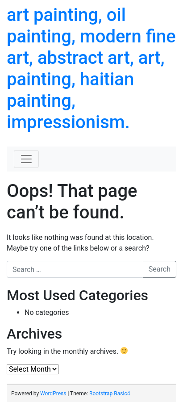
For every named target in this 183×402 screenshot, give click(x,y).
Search (160, 269)
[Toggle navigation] (26, 159)
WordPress (53, 393)
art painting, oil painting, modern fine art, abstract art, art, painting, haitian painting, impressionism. (91, 68)
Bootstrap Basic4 (109, 393)
